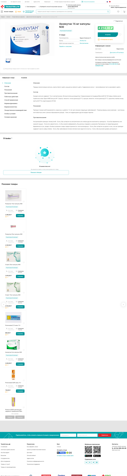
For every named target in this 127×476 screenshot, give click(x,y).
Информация (47, 1)
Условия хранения (10, 117)
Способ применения (11, 100)
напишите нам (99, 65)
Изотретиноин (84, 43)
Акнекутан (83, 40)
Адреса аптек (37, 1)
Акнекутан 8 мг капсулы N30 (13, 352)
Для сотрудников (5, 461)
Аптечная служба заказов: (74, 5)
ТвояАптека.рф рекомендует (28, 11)
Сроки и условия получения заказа (36, 449)
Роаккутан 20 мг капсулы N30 (13, 234)
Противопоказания (10, 93)
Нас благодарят (5, 452)
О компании (4, 1)
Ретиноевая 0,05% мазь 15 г (13, 382)
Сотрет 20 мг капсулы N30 (12, 264)
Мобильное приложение (92, 444)
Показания (8, 90)
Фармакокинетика (10, 107)
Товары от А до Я (5, 464)
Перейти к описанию (65, 46)
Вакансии (3, 455)
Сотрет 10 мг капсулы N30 (12, 295)
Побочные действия (11, 96)
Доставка (27, 1)
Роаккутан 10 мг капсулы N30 (13, 203)
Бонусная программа (88, 1)
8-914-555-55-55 (73, 6)
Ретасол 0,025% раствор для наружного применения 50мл (13, 410)
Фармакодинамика (10, 103)
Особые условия (9, 113)
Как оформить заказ (16, 1)
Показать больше (36, 172)
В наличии (24, 77)
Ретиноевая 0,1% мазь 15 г (12, 325)
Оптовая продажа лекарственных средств (64, 1)
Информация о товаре (8, 77)
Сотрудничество (5, 458)
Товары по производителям (8, 467)
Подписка (10, 417)
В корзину (108, 34)
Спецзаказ (20, 417)
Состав (6, 86)
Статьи (59, 446)
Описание (7, 83)
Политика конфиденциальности (35, 461)
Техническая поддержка (33, 464)
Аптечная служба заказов (8, 449)
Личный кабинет (31, 455)
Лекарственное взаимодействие (15, 110)
